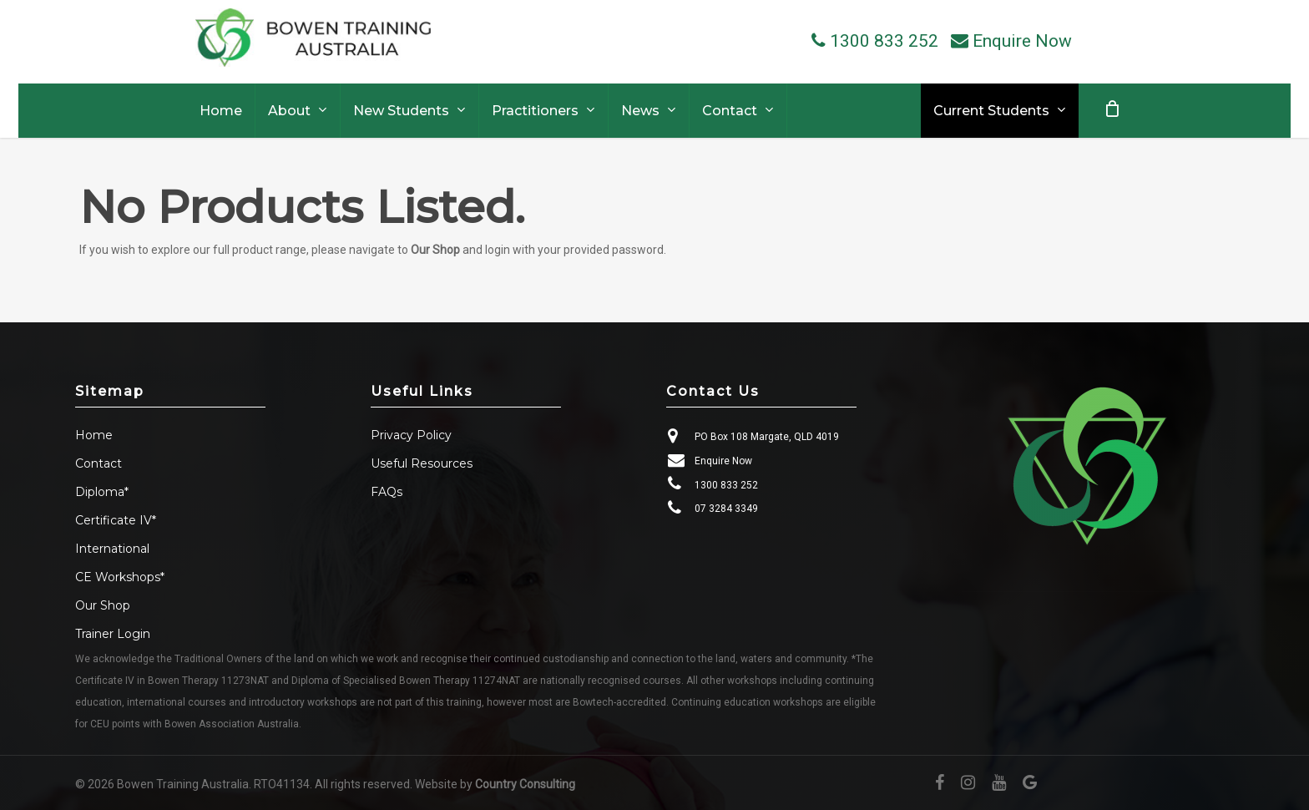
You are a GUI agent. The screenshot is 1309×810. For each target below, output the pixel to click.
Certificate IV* (115, 520)
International (112, 548)
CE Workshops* (119, 577)
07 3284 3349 (726, 508)
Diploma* (102, 491)
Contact (98, 463)
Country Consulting (525, 784)
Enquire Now (723, 461)
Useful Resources (422, 463)
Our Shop (435, 249)
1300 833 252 (726, 485)
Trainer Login (112, 633)
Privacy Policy (411, 435)
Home (94, 435)
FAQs (386, 491)
